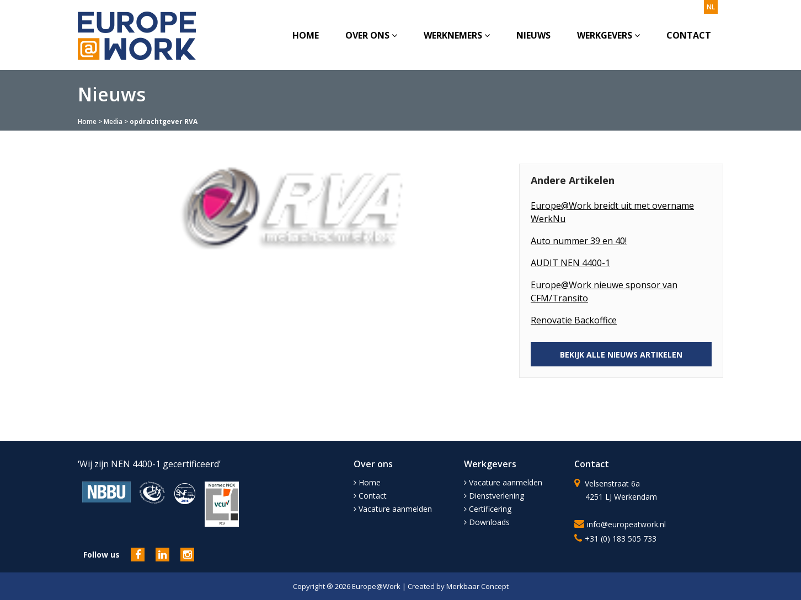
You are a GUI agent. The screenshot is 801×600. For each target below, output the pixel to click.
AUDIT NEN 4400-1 (570, 263)
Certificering (487, 509)
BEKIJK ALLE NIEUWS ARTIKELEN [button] (621, 354)
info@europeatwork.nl (626, 524)
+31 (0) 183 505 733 (620, 538)
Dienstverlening (494, 495)
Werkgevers (608, 35)
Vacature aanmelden (393, 509)
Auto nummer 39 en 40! (579, 241)
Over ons (371, 35)
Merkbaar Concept (477, 586)
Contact (688, 35)
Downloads (487, 522)
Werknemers (457, 35)
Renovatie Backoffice (574, 320)
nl (711, 7)
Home (305, 35)
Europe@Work (377, 586)
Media (113, 121)
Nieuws (533, 35)
